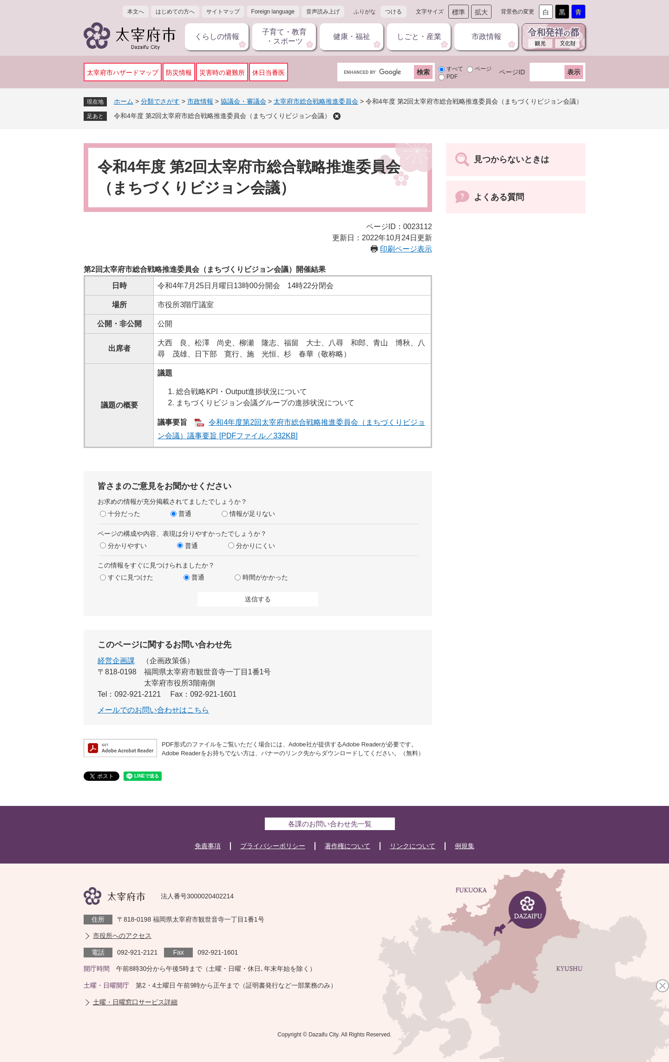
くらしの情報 (217, 36)
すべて (454, 69)
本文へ (135, 11)
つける (393, 11)
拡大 (481, 12)
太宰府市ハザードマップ (122, 72)
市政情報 (486, 36)
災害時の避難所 (222, 72)
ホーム (123, 101)
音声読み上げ (323, 11)
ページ (483, 69)
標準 (458, 12)
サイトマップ (223, 11)
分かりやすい (127, 545)
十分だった (124, 513)
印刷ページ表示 (406, 249)
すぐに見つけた (130, 577)
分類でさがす (160, 101)
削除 (337, 116)
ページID (512, 72)
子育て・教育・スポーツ (284, 36)
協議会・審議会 (243, 101)
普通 (184, 513)
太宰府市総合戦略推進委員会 (316, 101)
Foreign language (273, 11)
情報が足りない (252, 513)
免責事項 (208, 846)
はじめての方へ (175, 11)
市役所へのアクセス (122, 935)
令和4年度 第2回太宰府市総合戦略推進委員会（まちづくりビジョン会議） (222, 115)
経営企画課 (116, 661)
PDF (452, 76)
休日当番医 (268, 72)
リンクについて (412, 846)
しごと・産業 (419, 36)
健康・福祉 (351, 36)
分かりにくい (255, 545)
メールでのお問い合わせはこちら (153, 710)
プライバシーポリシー (272, 846)
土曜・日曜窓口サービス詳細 (135, 1002)
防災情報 (179, 72)
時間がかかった (265, 577)
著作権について (347, 846)
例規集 (464, 846)
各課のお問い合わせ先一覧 (330, 824)
